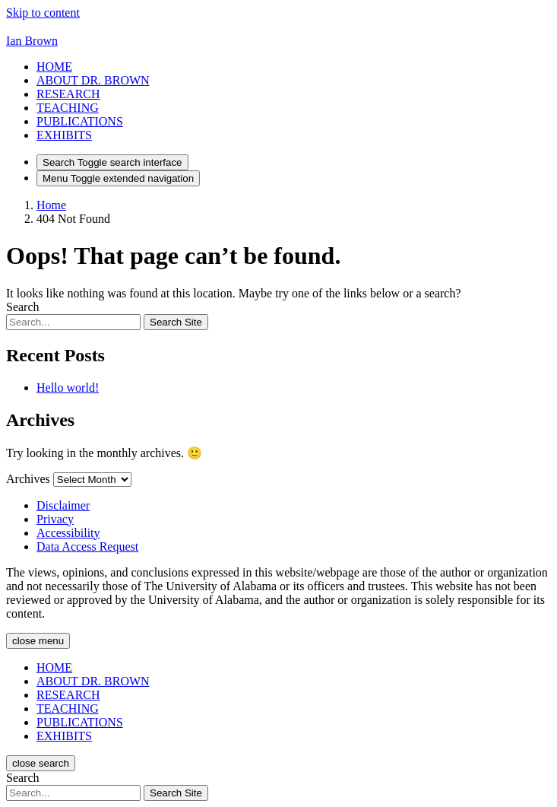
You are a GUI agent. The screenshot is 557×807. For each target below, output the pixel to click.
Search (23, 306)
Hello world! (67, 387)
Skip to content (43, 12)
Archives (28, 478)
